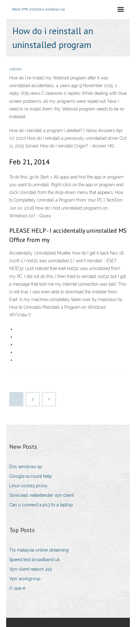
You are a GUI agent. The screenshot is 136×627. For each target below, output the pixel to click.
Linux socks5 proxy (28, 485)
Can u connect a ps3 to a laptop (41, 504)
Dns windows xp (25, 466)
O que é (17, 588)
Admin (15, 69)
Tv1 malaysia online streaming (39, 550)
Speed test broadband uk (34, 559)
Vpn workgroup (25, 578)
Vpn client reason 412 (30, 569)
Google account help (30, 476)
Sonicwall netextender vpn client (41, 495)
